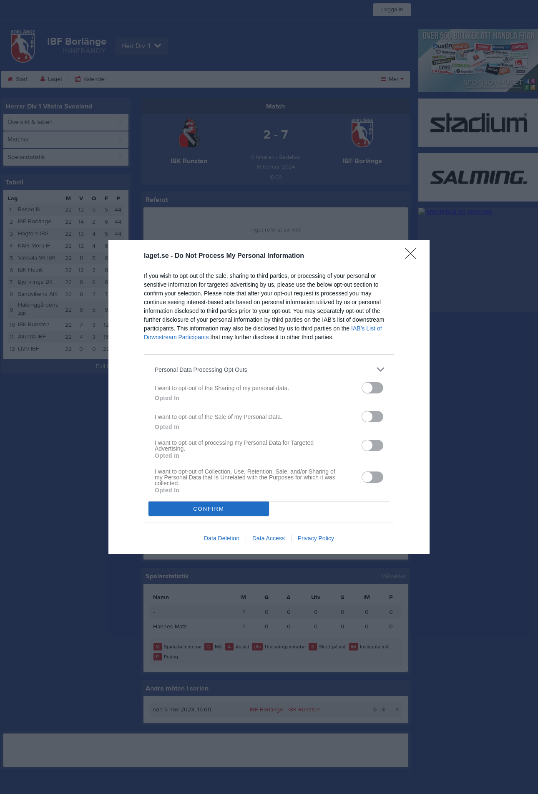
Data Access (268, 538)
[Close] (413, 256)
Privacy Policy (316, 538)
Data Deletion (221, 538)
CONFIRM (208, 509)
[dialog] (269, 397)
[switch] (372, 387)
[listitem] (269, 369)
